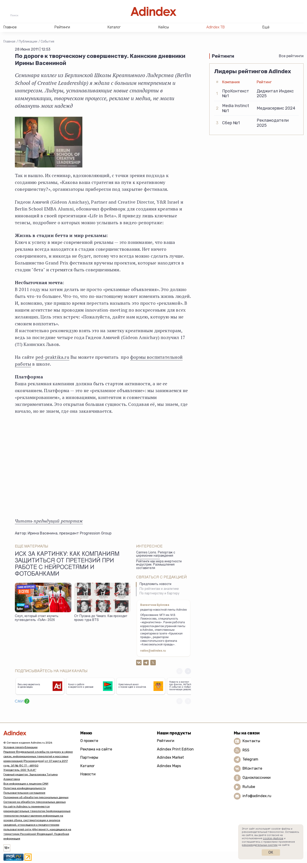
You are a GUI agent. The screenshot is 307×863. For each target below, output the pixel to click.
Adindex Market (170, 757)
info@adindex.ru (256, 796)
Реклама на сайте (96, 749)
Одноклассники (256, 777)
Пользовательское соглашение (24, 792)
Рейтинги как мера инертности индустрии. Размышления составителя (159, 565)
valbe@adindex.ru (153, 651)
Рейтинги (165, 741)
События (47, 41)
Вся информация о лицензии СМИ (25, 783)
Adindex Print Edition (175, 749)
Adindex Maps (169, 766)
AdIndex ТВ (215, 27)
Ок (270, 852)
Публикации (28, 41)
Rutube (248, 787)
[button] (188, 671)
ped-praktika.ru (52, 357)
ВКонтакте (252, 768)
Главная (9, 41)
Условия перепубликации (20, 747)
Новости (88, 774)
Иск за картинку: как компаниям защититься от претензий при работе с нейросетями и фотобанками (67, 564)
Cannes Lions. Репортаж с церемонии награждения (155, 554)
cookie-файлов (273, 838)
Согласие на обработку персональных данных (34, 802)
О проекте (89, 741)
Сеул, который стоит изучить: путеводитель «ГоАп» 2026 (37, 618)
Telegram (250, 759)
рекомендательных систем (259, 845)
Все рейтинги (291, 56)
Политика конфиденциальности (24, 788)
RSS (245, 750)
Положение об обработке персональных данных (35, 797)
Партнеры (89, 757)
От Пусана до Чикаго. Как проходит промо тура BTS (100, 618)
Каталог (87, 766)
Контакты (251, 741)
